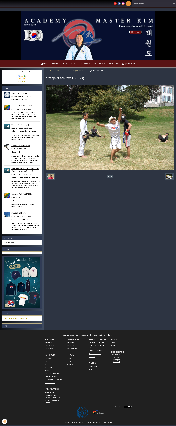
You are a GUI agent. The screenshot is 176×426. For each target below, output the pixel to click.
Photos (69, 359)
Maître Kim (48, 343)
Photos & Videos (115, 64)
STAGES (66, 71)
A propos (70, 365)
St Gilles (25, 82)
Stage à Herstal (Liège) (20, 125)
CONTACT (92, 357)
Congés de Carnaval (19, 94)
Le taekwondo (49, 393)
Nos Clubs (48, 359)
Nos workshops (50, 383)
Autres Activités (98, 64)
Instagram (116, 360)
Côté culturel (93, 367)
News (113, 343)
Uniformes (70, 343)
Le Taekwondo (83, 64)
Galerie (57, 71)
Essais (47, 371)
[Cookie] (4, 421)
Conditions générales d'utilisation (102, 335)
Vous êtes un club (51, 377)
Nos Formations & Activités (54, 380)
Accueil (43, 64)
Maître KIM (53, 64)
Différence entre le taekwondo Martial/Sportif (54, 397)
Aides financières (95, 354)
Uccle (18, 82)
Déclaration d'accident (96, 343)
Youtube (116, 358)
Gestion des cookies (82, 335)
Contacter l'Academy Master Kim (16, 319)
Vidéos (69, 362)
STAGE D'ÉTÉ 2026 (19, 213)
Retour (110, 177)
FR (128, 4)
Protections (71, 346)
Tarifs (46, 365)
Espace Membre (130, 64)
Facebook (116, 362)
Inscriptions (48, 368)
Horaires (48, 362)
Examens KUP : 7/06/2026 (21, 195)
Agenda (114, 346)
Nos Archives (49, 349)
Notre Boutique (72, 349)
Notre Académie (50, 346)
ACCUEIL (49, 71)
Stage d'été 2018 (79, 71)
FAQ (90, 370)
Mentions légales (68, 335)
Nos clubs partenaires (52, 374)
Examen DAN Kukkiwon (20, 146)
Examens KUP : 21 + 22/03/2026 (23, 106)
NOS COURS (67, 64)
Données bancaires (95, 351)
